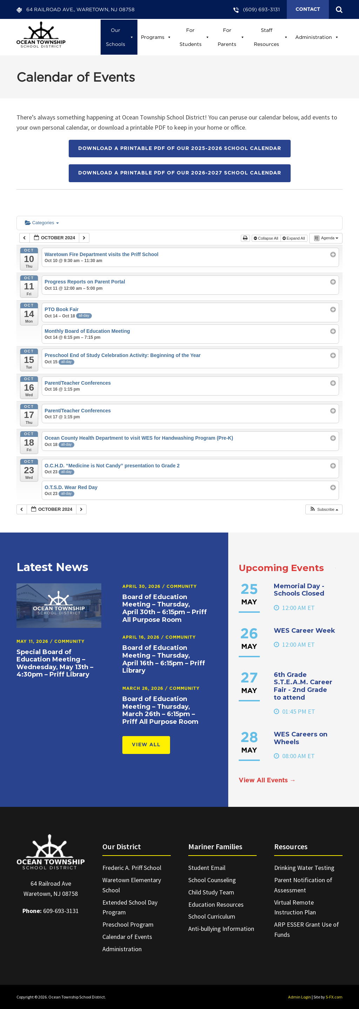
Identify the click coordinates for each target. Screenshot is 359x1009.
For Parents (231, 37)
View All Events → (267, 780)
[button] (324, 509)
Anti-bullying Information (221, 929)
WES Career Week (304, 630)
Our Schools (120, 37)
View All (146, 744)
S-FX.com (334, 997)
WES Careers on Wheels (300, 738)
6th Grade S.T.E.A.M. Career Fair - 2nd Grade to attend (303, 686)
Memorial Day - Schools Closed (299, 590)
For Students (195, 37)
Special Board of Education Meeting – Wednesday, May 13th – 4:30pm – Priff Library (54, 663)
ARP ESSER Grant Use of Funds (306, 929)
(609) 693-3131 (261, 9)
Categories (42, 222)
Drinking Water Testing (304, 868)
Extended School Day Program (129, 907)
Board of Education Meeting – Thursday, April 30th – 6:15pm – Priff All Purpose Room (164, 608)
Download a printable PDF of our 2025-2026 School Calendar (179, 148)
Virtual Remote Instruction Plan (295, 907)
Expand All (294, 238)
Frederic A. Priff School (131, 868)
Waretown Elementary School (131, 885)
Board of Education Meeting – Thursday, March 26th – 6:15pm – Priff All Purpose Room (160, 710)
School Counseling (212, 880)
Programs (156, 37)
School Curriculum (211, 916)
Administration (317, 37)
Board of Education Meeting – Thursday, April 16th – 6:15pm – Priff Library (163, 659)
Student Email (206, 868)
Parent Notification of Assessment (303, 885)
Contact (308, 9)
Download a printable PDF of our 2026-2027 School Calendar (179, 173)
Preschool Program (128, 924)
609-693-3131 (61, 911)
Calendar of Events (127, 937)
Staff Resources (271, 37)
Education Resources (216, 904)
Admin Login (299, 997)
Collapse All (266, 238)
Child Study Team (211, 892)
